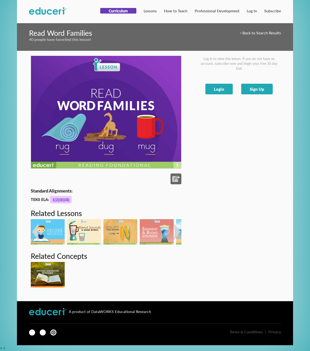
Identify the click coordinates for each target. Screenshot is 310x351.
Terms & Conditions (246, 332)
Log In (252, 11)
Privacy (274, 332)
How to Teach (175, 11)
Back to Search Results (260, 32)
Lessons (150, 11)
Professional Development (217, 11)
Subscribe (272, 11)
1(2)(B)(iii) (61, 199)
